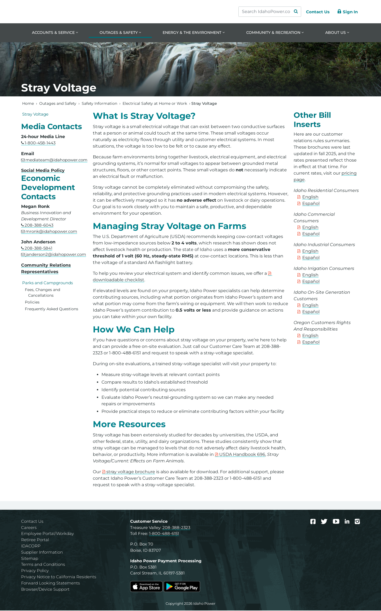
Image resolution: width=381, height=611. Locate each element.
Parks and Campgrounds (47, 283)
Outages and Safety (57, 103)
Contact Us (32, 521)
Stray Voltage (35, 114)
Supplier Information (42, 552)
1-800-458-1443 (40, 143)
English (310, 197)
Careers (29, 527)
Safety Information (99, 103)
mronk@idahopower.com (51, 231)
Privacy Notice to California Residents (58, 577)
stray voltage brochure (130, 472)
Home (28, 103)
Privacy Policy (35, 571)
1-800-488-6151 (164, 534)
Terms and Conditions (43, 564)
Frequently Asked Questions (51, 309)
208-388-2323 (176, 527)
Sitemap (29, 558)
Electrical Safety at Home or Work (155, 103)
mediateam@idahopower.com (56, 160)
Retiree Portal (35, 540)
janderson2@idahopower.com (55, 254)
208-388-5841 (38, 248)
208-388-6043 (39, 225)
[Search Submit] (293, 11)
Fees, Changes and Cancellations (42, 292)
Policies (32, 302)
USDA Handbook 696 (242, 454)
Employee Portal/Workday (47, 534)
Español (311, 204)
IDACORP (31, 546)
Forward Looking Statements (50, 583)
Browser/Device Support (45, 589)
